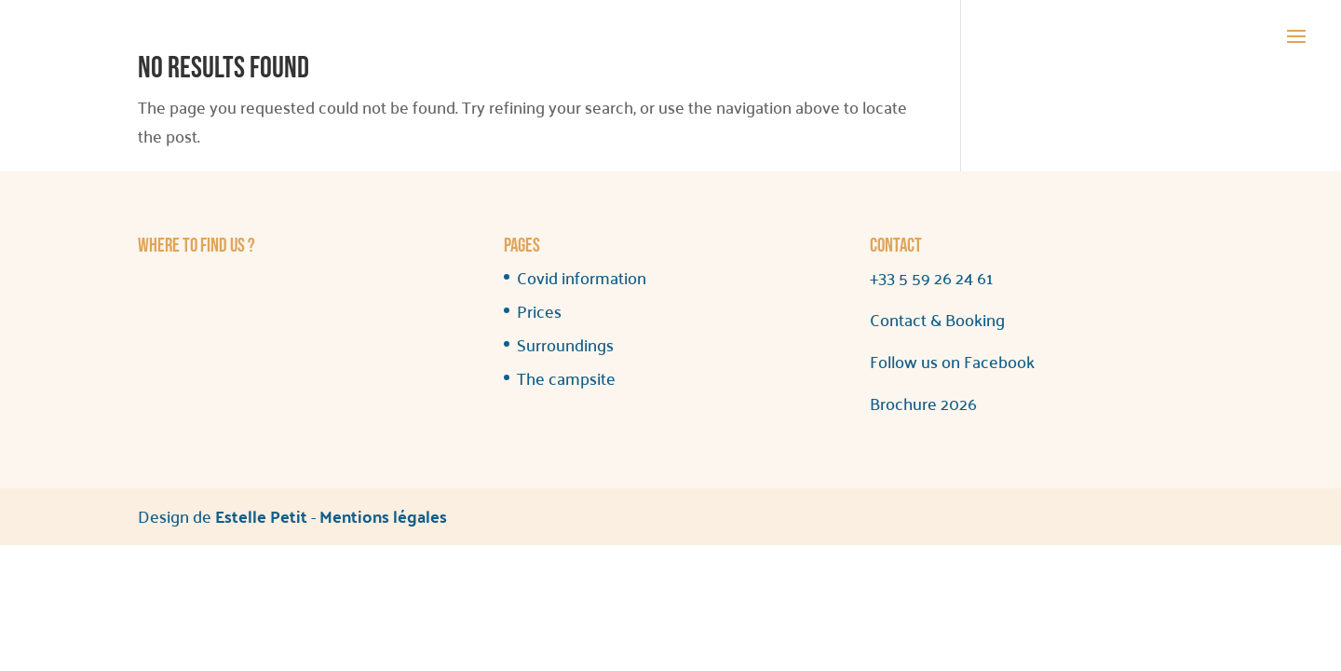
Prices (539, 310)
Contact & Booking (937, 319)
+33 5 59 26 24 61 (931, 277)
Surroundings (565, 344)
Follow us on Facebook (952, 361)
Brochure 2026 (923, 403)
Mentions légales (383, 515)
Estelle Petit (261, 515)
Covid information (581, 277)
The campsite (566, 378)
